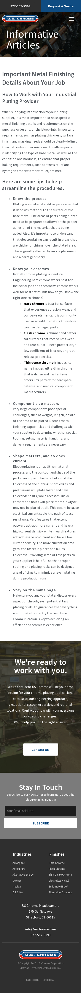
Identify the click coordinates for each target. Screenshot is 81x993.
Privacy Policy (38, 967)
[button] (72, 19)
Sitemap (24, 967)
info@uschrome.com (40, 929)
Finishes (57, 854)
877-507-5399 (41, 935)
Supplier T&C (54, 967)
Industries (22, 854)
